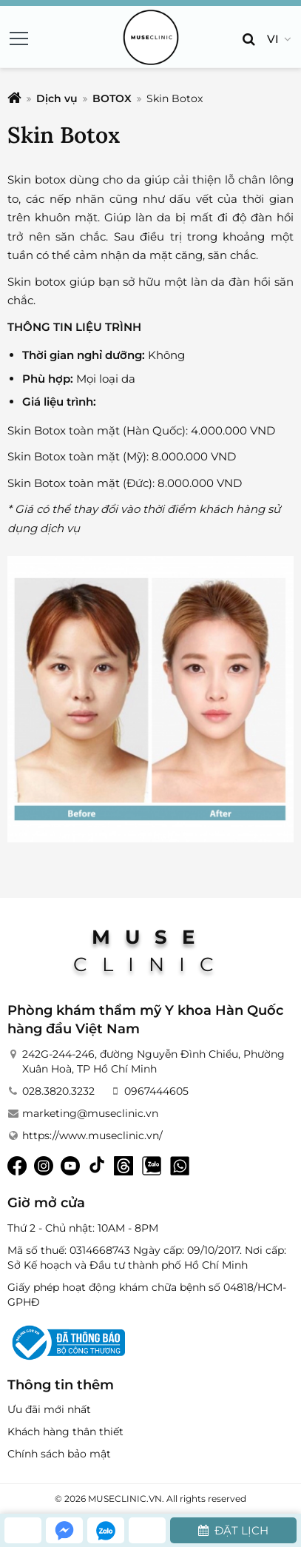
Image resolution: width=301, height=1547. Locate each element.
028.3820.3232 (58, 1091)
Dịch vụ (57, 98)
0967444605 (156, 1091)
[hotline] (22, 1530)
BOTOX (112, 98)
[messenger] (64, 1530)
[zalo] (105, 1530)
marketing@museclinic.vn (90, 1113)
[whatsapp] (147, 1530)
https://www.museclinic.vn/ (92, 1135)
